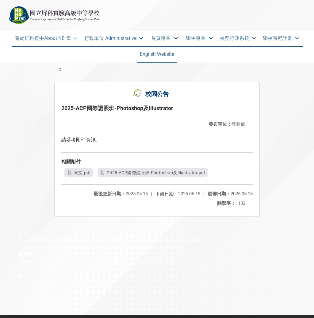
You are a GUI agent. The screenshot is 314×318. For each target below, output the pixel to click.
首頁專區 (160, 38)
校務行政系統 (234, 38)
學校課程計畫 (277, 38)
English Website (157, 54)
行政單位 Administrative (110, 38)
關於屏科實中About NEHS (43, 38)
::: (59, 69)
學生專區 (195, 38)
